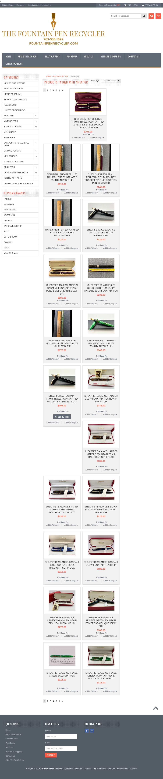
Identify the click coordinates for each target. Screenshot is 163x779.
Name (48, 731)
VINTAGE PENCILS (12, 151)
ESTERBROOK (132, 124)
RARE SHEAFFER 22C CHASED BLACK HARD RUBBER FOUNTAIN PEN (62, 232)
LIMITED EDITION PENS (14, 110)
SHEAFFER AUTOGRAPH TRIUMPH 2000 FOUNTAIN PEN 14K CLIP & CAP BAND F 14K (62, 399)
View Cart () (151, 5)
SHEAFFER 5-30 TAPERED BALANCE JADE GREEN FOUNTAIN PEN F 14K (101, 343)
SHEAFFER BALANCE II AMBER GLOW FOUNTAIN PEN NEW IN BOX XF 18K (101, 399)
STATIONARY (10, 132)
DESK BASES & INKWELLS (16, 172)
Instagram (92, 731)
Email (47, 742)
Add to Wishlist (78, 137)
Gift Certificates (8, 5)
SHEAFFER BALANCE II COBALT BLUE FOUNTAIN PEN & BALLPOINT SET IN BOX (62, 565)
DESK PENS (9, 167)
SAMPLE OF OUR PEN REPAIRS (18, 183)
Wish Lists (132, 5)
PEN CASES (9, 137)
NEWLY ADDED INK (12, 94)
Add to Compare (97, 137)
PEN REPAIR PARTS (13, 178)
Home (48, 76)
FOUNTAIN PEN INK (13, 126)
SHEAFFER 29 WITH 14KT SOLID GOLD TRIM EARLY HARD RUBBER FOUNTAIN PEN (101, 288)
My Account (20, 5)
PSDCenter (131, 769)
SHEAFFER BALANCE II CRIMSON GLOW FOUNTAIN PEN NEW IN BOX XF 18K (62, 620)
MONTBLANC (132, 97)
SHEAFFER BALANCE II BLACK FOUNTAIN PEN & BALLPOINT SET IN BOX (101, 509)
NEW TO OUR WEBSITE (14, 83)
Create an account (43, 5)
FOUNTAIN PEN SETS (13, 162)
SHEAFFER (131, 91)
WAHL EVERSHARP (134, 113)
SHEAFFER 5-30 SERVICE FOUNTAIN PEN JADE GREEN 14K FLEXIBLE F (62, 343)
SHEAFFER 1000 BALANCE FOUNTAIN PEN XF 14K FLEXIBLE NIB (101, 232)
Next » (62, 90)
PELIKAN (130, 107)
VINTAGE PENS (11, 121)
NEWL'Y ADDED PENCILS (15, 99)
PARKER (129, 86)
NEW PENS (9, 116)
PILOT (128, 118)
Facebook (87, 731)
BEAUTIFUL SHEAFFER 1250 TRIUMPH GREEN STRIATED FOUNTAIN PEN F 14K (62, 177)
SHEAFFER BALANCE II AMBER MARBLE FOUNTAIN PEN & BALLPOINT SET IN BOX (101, 454)
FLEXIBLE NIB (10, 105)
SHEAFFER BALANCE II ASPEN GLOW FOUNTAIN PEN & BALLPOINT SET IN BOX (62, 509)
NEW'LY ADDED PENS (14, 89)
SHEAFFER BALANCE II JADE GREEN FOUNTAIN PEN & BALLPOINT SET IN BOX (101, 676)
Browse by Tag (60, 76)
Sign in (31, 5)
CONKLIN (130, 129)
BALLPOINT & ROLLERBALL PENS (16, 144)
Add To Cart (63, 416)
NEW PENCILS (10, 156)
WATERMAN (131, 102)
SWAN (128, 134)
